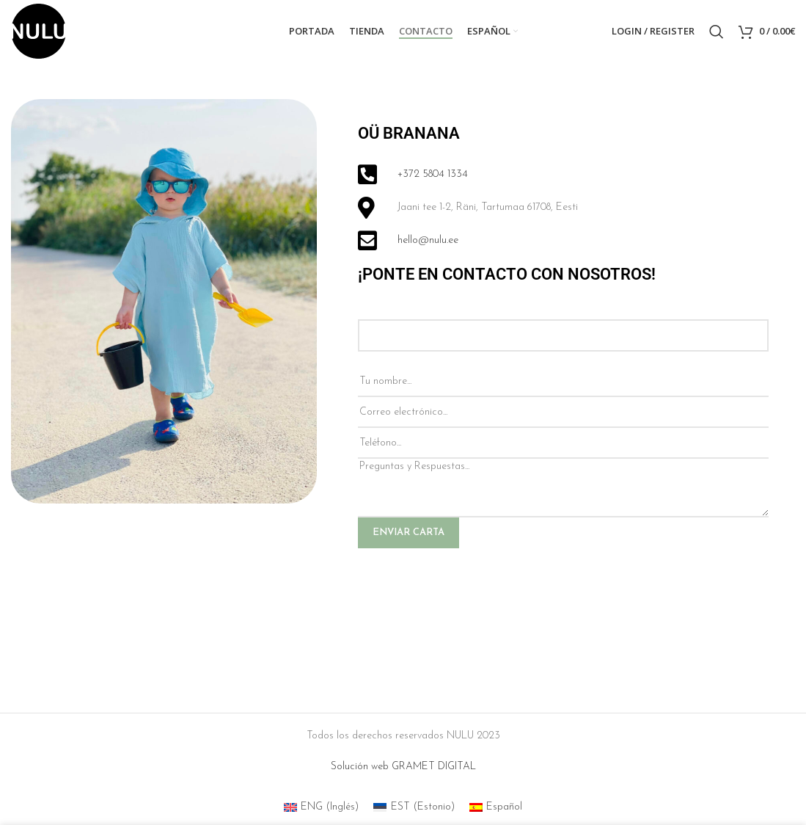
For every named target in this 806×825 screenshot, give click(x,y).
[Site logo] (38, 30)
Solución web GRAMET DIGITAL (403, 766)
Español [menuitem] (504, 807)
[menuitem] (492, 31)
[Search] (716, 31)
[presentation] (469, 591)
